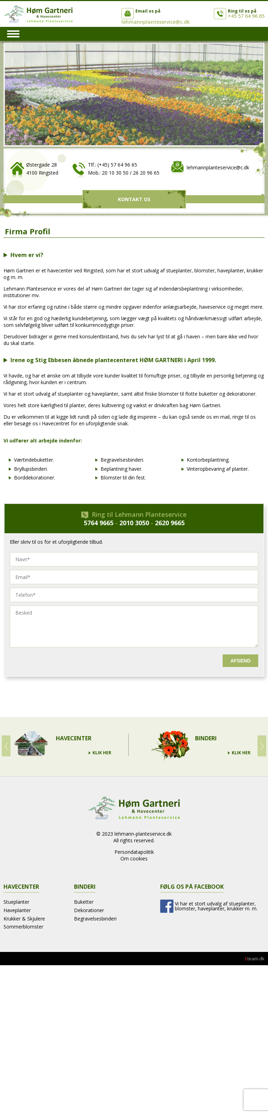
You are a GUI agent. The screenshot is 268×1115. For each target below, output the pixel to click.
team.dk (255, 958)
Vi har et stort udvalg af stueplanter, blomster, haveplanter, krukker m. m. (216, 906)
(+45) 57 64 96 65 (117, 164)
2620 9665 (170, 523)
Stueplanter (16, 901)
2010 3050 (134, 523)
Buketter (84, 901)
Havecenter (73, 738)
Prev (6, 745)
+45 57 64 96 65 (246, 16)
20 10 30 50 (115, 172)
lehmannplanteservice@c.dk (155, 22)
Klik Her (101, 753)
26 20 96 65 (146, 172)
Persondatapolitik (134, 852)
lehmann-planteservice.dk (143, 833)
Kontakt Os (134, 199)
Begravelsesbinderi (95, 918)
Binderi (206, 738)
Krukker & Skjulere (24, 918)
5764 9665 (98, 523)
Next (262, 745)
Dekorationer (89, 910)
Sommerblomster (23, 926)
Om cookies (134, 858)
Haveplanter (17, 910)
